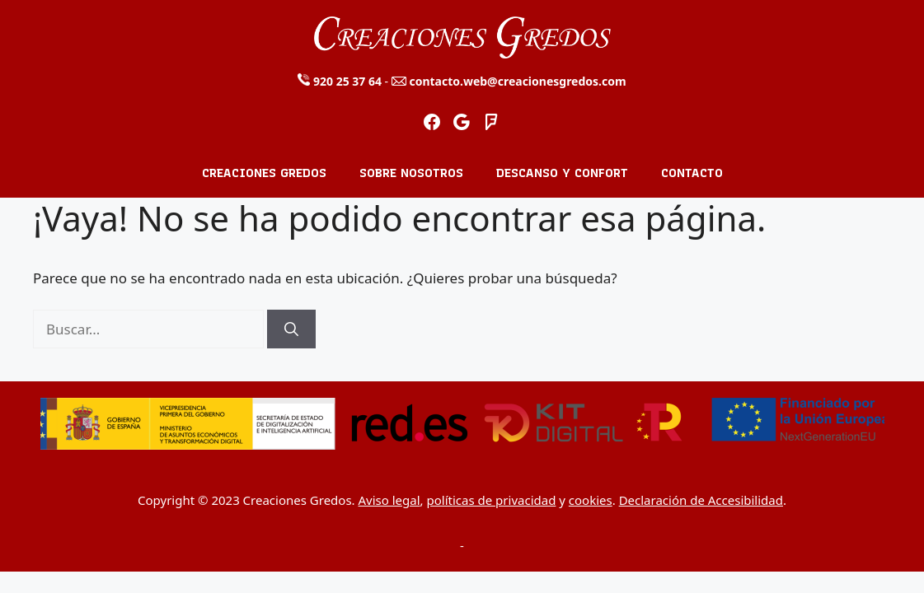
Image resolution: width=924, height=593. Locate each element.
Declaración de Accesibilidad (701, 500)
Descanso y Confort (562, 173)
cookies (590, 500)
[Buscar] (291, 329)
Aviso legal (389, 500)
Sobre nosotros (411, 173)
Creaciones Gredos (264, 173)
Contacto (692, 173)
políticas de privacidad (491, 500)
